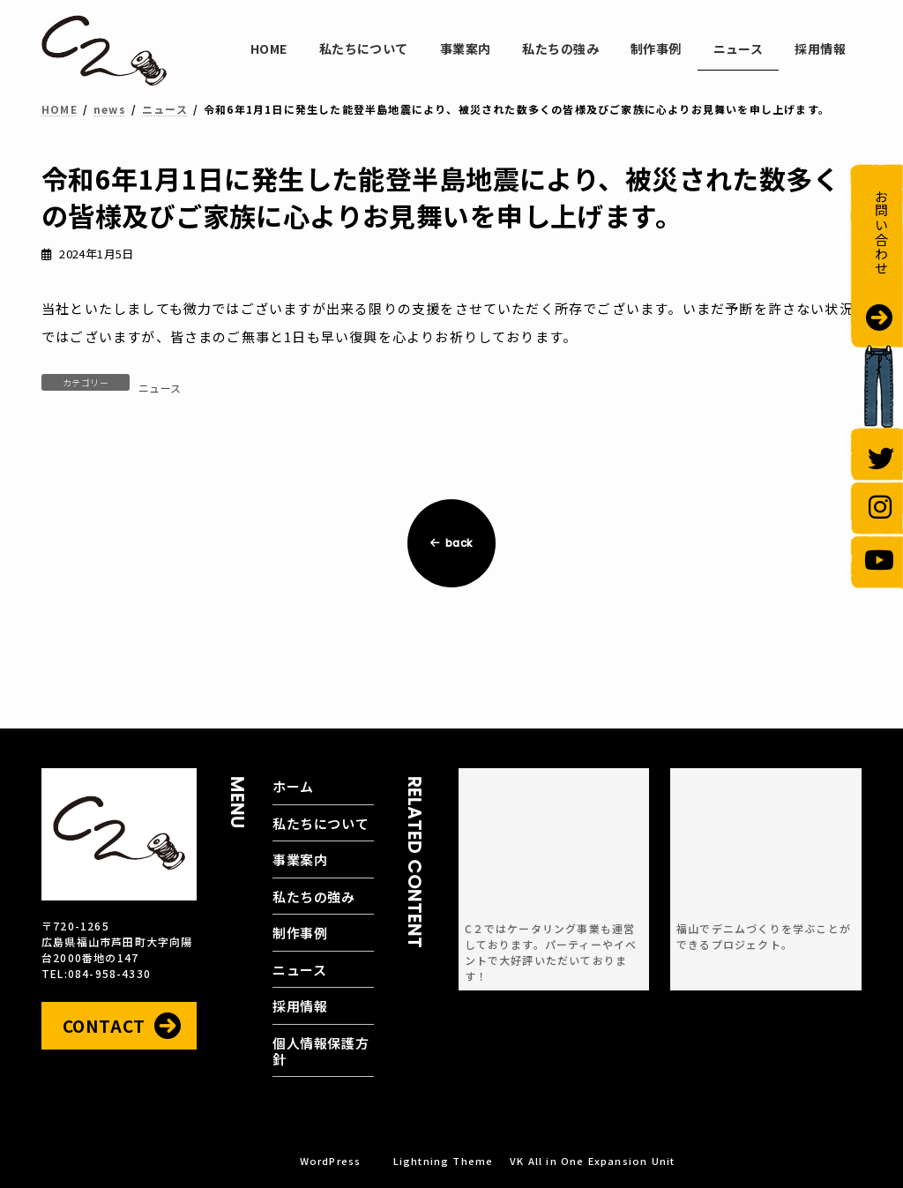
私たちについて (320, 823)
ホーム (293, 786)
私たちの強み (313, 896)
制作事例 (299, 932)
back (451, 542)
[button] (119, 1026)
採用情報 (299, 1006)
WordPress (331, 1161)
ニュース (160, 387)
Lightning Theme (443, 1161)
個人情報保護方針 (320, 1051)
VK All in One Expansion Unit (592, 1161)
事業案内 (299, 859)
